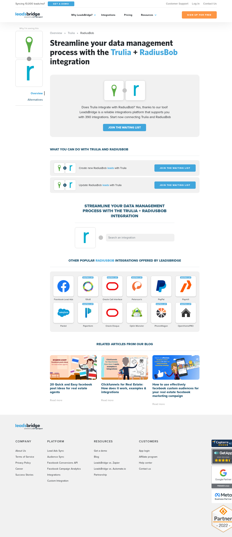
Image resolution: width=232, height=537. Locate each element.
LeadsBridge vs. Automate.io (110, 469)
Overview (37, 93)
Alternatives (35, 100)
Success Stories (24, 475)
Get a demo (100, 451)
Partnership (100, 475)
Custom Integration (57, 481)
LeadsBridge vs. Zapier (107, 463)
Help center (145, 463)
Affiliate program (148, 457)
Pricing (128, 15)
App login (144, 451)
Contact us (145, 469)
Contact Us (210, 3)
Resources (147, 15)
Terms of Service (24, 457)
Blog (96, 457)
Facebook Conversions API (62, 463)
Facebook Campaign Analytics (64, 469)
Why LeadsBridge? (81, 15)
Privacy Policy (23, 463)
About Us (20, 451)
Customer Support (177, 3)
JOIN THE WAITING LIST (124, 127)
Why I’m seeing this (29, 28)
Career (19, 469)
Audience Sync (55, 457)
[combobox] (140, 237)
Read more (56, 400)
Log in (196, 3)
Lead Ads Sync (55, 451)
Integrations (108, 15)
